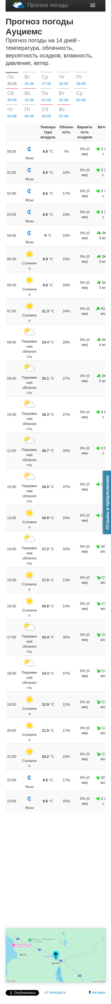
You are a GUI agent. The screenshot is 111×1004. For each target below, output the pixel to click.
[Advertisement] (58, 870)
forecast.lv (57, 992)
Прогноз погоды (40, 5)
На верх (96, 992)
